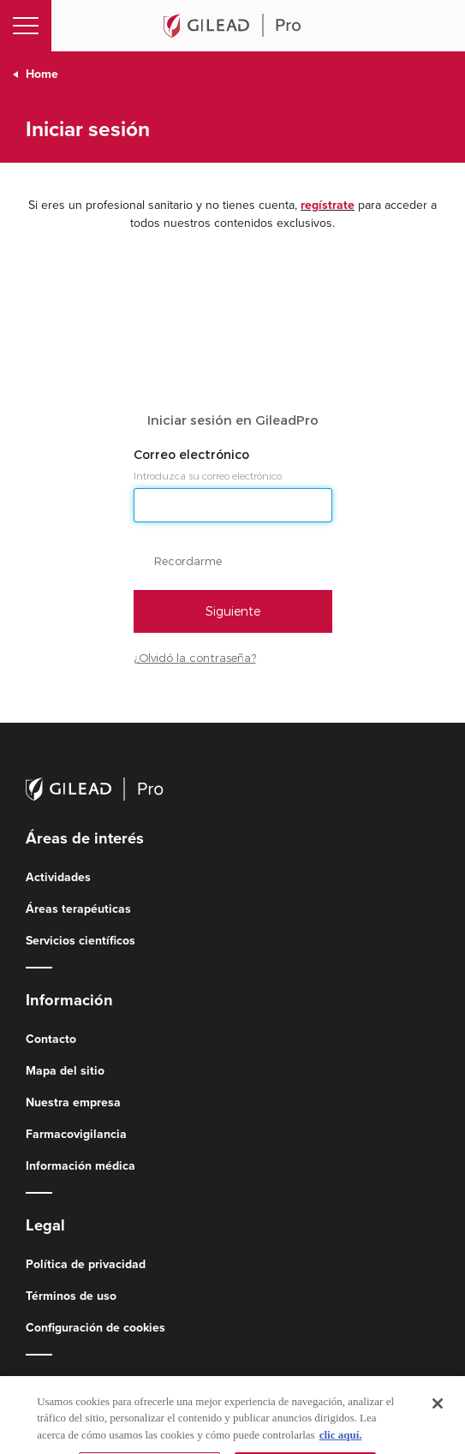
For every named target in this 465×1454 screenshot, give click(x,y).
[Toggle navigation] (25, 25)
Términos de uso (71, 1296)
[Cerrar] (437, 1414)
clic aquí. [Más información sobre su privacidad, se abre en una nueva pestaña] (340, 1445)
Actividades (58, 877)
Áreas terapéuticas (78, 909)
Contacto (51, 1039)
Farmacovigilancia (76, 1134)
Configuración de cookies (95, 1328)
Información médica (80, 1166)
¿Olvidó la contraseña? (195, 657)
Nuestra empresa (73, 1102)
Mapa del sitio (65, 1071)
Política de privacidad (86, 1264)
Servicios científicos (80, 941)
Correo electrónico (193, 455)
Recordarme (188, 561)
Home (42, 74)
